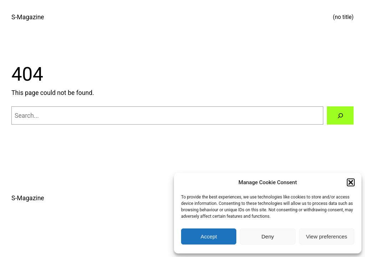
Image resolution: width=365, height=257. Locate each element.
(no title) (343, 17)
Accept (209, 236)
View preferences (327, 236)
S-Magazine (27, 17)
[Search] (340, 115)
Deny (267, 236)
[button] (350, 182)
